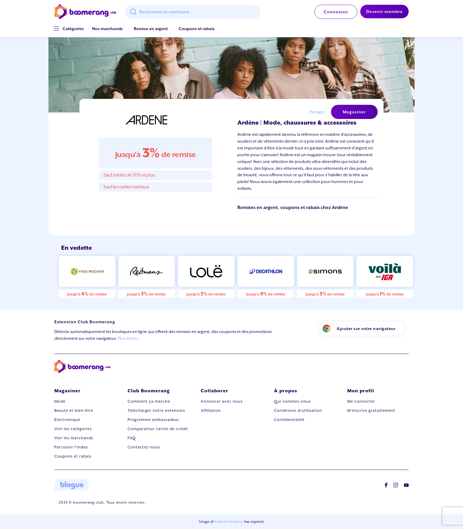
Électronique (67, 419)
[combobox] (192, 12)
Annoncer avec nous (222, 401)
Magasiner (354, 112)
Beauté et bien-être (73, 410)
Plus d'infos (128, 338)
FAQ (132, 437)
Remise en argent (151, 28)
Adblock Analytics (228, 521)
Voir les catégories (73, 428)
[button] (73, 28)
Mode (60, 401)
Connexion (336, 11)
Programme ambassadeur (153, 419)
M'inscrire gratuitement (371, 410)
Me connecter (361, 401)
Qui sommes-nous (292, 401)
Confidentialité (289, 419)
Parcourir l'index (71, 447)
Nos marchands (107, 28)
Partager (317, 112)
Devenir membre (384, 11)
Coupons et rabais (197, 28)
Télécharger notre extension (156, 410)
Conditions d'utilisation (298, 410)
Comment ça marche (149, 401)
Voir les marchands (73, 437)
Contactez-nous (144, 447)
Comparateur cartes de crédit (158, 428)
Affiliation (211, 410)
